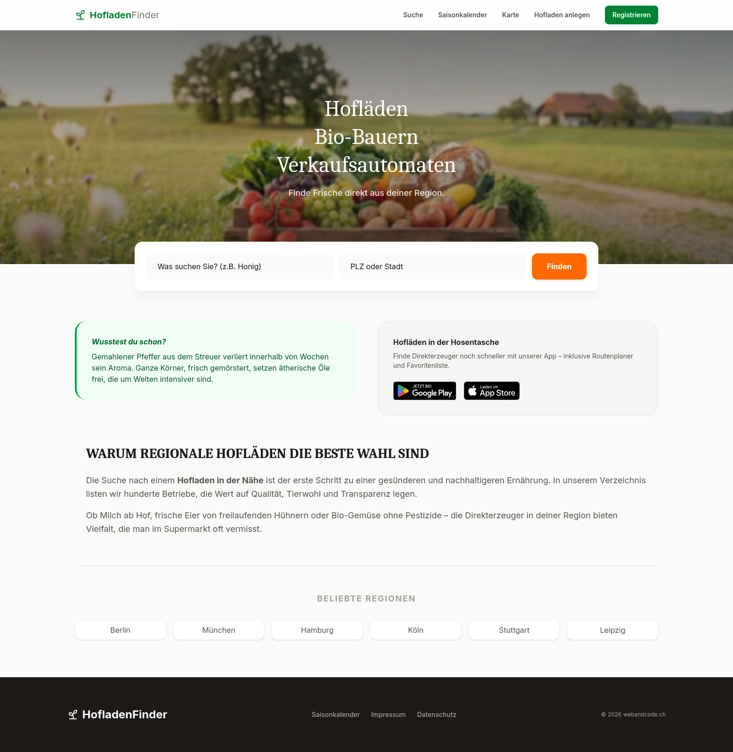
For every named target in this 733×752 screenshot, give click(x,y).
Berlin (120, 630)
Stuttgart (514, 630)
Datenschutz (436, 714)
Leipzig (612, 630)
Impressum (388, 714)
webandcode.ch (644, 714)
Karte (510, 15)
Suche (413, 15)
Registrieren (631, 15)
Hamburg (317, 630)
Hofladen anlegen (562, 15)
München (219, 630)
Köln (416, 630)
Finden (559, 266)
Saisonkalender (462, 15)
